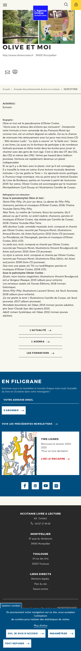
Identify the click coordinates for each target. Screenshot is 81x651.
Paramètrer (59, 635)
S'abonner (11, 410)
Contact (43, 518)
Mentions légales (40, 578)
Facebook (24, 485)
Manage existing (38, 410)
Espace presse (40, 589)
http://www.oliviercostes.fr (18, 55)
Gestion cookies (11, 607)
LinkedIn (35, 485)
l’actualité (38, 330)
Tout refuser (14, 645)
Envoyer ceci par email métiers (7, 72)
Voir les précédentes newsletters (27, 423)
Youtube (45, 485)
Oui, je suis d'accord (23, 635)
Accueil (6, 89)
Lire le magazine (53, 458)
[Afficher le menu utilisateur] (76, 5)
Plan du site (40, 584)
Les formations (38, 353)
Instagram (56, 485)
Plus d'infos (40, 627)
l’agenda (37, 341)
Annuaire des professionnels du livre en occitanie (37, 89)
